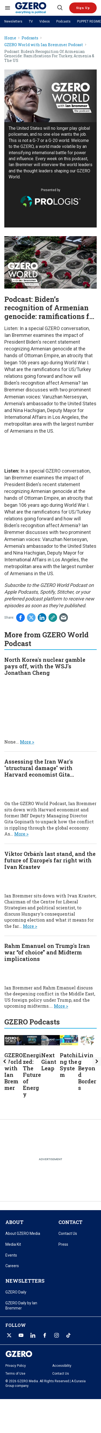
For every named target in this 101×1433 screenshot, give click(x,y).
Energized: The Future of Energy (32, 1075)
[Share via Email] (63, 617)
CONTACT (70, 1222)
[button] (83, 7)
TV (31, 21)
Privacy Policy (15, 1366)
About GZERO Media (22, 1233)
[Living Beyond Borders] (87, 1039)
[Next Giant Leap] (50, 1039)
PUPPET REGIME (89, 21)
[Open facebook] (44, 1335)
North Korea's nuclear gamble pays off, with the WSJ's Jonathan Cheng (44, 666)
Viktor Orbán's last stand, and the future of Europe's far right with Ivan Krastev (50, 860)
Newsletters (13, 21)
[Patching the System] (69, 1039)
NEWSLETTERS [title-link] (24, 1280)
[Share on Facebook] (20, 617)
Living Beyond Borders (87, 1071)
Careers (12, 1266)
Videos (44, 21)
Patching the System (69, 1065)
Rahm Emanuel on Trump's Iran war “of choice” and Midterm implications (47, 952)
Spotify (47, 592)
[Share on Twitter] (31, 617)
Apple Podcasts (21, 592)
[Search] (59, 8)
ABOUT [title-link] (14, 1222)
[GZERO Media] (35, 8)
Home (10, 38)
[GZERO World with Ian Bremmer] (13, 1039)
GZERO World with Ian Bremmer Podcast (43, 45)
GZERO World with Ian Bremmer (13, 1071)
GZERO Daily (15, 1292)
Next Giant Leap (48, 1062)
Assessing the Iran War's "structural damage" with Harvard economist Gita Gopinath (38, 771)
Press (63, 1244)
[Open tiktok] (68, 1335)
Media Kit (13, 1244)
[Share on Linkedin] (42, 617)
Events (11, 1255)
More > (27, 742)
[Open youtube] (21, 1335)
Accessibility (61, 1366)
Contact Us (67, 1233)
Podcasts (63, 21)
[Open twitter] (9, 1335)
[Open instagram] (56, 1335)
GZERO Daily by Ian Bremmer (21, 1306)
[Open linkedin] (33, 1335)
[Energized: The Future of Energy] (32, 1039)
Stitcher (65, 592)
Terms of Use (15, 1373)
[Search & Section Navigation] (7, 8)
